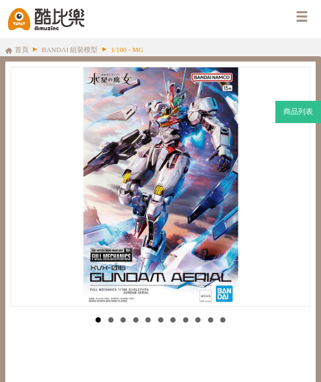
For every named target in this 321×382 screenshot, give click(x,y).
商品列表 (298, 112)
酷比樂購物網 (46, 19)
